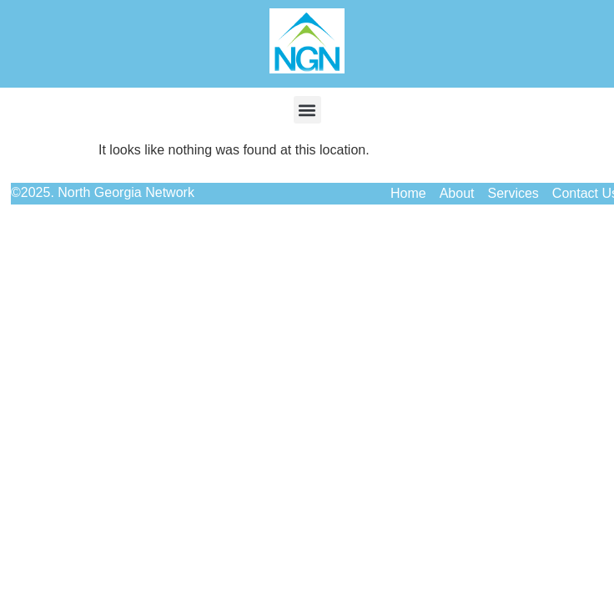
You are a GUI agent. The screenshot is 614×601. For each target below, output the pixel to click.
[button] (307, 110)
